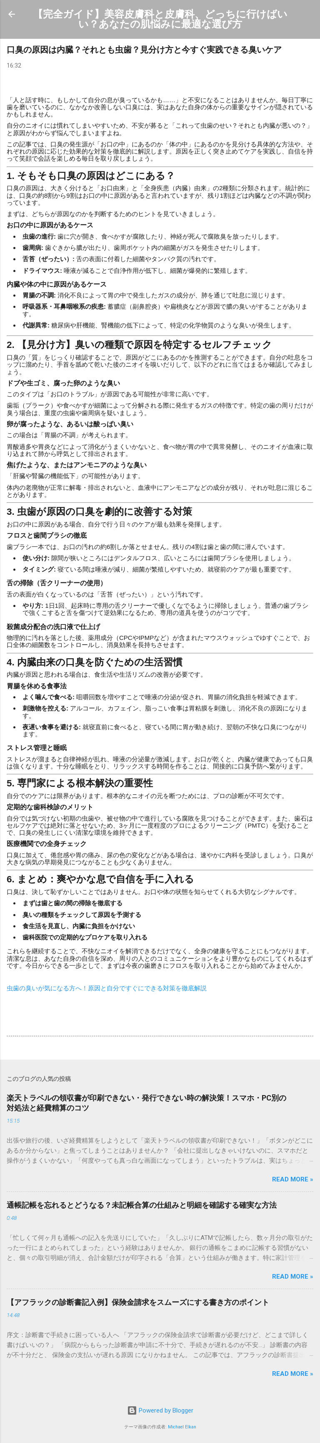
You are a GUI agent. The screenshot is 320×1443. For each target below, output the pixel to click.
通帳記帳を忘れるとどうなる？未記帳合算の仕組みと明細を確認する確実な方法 (142, 1205)
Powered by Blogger (160, 1410)
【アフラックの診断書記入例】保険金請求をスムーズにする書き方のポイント (138, 1302)
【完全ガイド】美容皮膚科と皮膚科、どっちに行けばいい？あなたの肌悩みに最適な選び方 (160, 19)
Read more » (292, 1179)
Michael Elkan (182, 1427)
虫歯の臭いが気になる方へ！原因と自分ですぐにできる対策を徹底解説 (107, 988)
